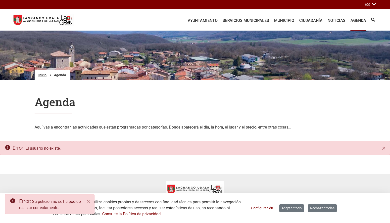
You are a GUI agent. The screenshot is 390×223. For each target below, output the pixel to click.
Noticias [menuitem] (336, 20)
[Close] (88, 201)
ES (370, 4)
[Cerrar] (384, 148)
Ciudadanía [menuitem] (311, 20)
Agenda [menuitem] (358, 20)
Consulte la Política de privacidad (131, 214)
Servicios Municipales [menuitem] (246, 20)
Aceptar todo (292, 208)
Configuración (262, 208)
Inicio (42, 75)
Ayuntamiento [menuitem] (203, 20)
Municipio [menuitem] (284, 20)
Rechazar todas (322, 208)
